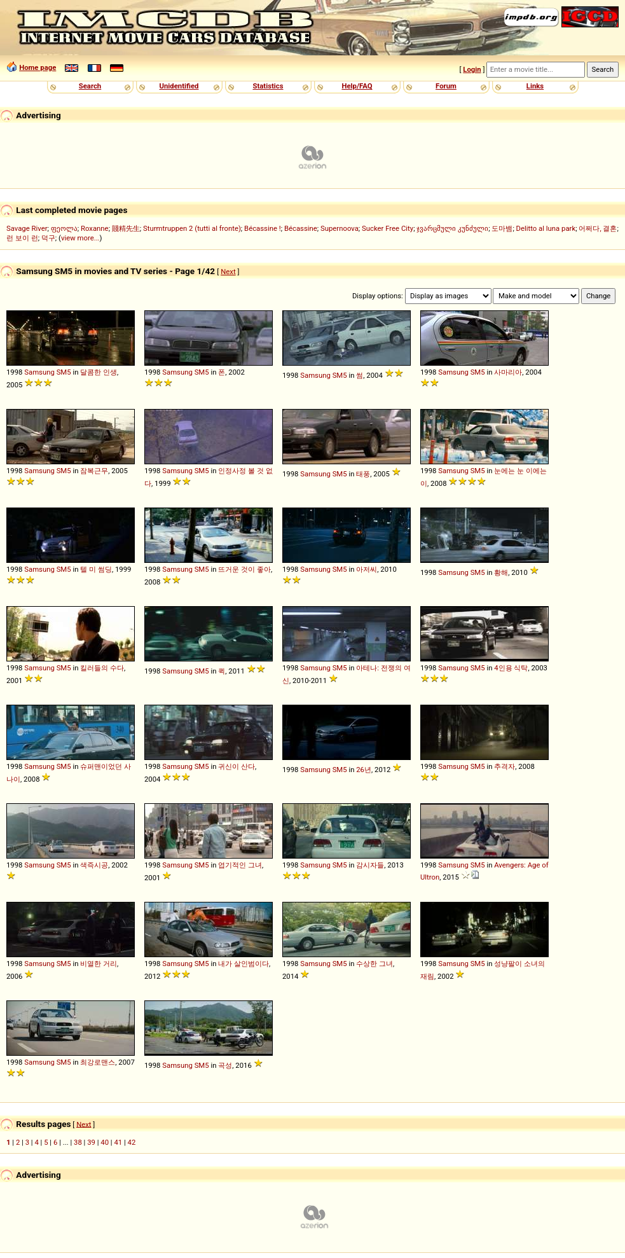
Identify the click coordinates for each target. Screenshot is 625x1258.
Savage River (27, 228)
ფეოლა (64, 228)
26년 (363, 769)
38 (78, 1142)
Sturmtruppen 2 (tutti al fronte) (192, 228)
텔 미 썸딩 (96, 569)
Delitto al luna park (546, 228)
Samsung (39, 372)
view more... (80, 237)
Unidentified (179, 85)
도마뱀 (501, 228)
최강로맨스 (97, 1062)
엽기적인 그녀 (240, 865)
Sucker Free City (387, 228)
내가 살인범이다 (243, 963)
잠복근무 (94, 470)
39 (91, 1142)
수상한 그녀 (374, 963)
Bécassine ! (262, 228)
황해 (501, 572)
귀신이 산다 (236, 766)
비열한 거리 (98, 963)
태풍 (363, 473)
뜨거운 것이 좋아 (244, 569)
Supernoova (339, 228)
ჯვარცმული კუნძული (452, 228)
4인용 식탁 (511, 667)
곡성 (225, 1065)
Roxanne (95, 228)
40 (104, 1142)
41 (118, 1142)
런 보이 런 (22, 237)
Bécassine (300, 228)
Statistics (267, 85)
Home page (37, 67)
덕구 (48, 237)
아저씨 (366, 569)
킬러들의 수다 (102, 667)
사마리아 (508, 372)
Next (228, 271)
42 (132, 1142)
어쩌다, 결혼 (598, 228)
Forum (446, 85)
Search (90, 85)
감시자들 (370, 865)
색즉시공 (94, 865)
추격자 (504, 766)
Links (535, 85)
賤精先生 (126, 228)
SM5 (64, 372)
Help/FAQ (356, 85)
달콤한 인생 (98, 372)
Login (472, 69)
